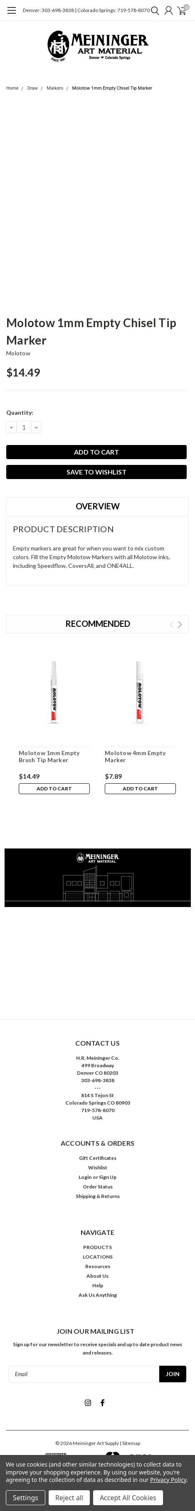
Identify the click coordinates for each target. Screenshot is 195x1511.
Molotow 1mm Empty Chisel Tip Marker (112, 88)
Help (97, 1285)
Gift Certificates (97, 1158)
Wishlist (97, 1167)
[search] (153, 10)
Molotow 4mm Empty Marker (135, 756)
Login (85, 1177)
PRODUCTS (97, 1247)
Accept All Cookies (128, 1497)
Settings (25, 1497)
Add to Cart (54, 788)
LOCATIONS (98, 1257)
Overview (98, 506)
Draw (32, 88)
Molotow (18, 353)
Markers (55, 88)
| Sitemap (130, 1443)
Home (12, 88)
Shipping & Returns (98, 1196)
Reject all (69, 1497)
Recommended (97, 623)
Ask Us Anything (98, 1295)
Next (180, 624)
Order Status (98, 1186)
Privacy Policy (168, 1480)
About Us (97, 1276)
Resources (97, 1266)
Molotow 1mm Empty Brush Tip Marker (49, 756)
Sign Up (107, 1177)
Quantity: (19, 412)
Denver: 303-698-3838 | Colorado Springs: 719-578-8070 (86, 10)
